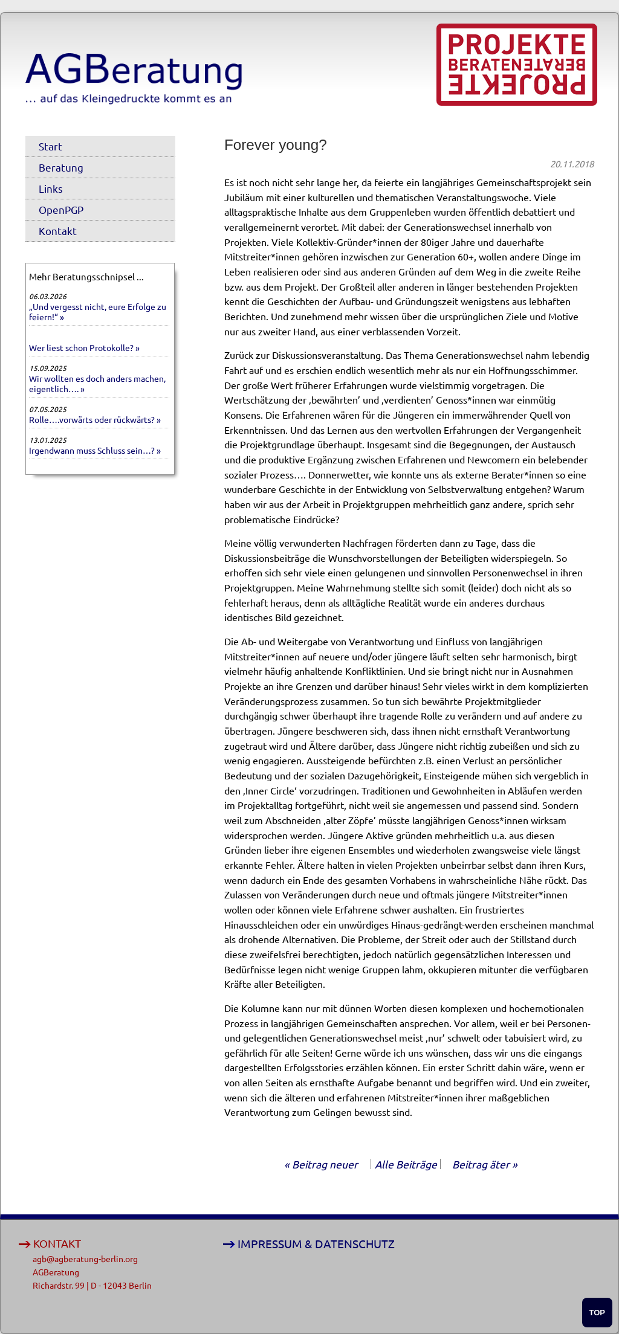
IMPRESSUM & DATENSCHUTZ (316, 1243)
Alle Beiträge (406, 1164)
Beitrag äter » (484, 1164)
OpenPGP (61, 209)
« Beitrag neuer (321, 1164)
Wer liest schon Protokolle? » (84, 347)
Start (50, 146)
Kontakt (58, 230)
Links (51, 188)
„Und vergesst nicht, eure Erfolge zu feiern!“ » (97, 311)
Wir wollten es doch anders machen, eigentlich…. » (97, 383)
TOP (597, 1312)
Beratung (61, 167)
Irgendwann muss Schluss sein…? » (95, 450)
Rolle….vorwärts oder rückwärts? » (95, 419)
